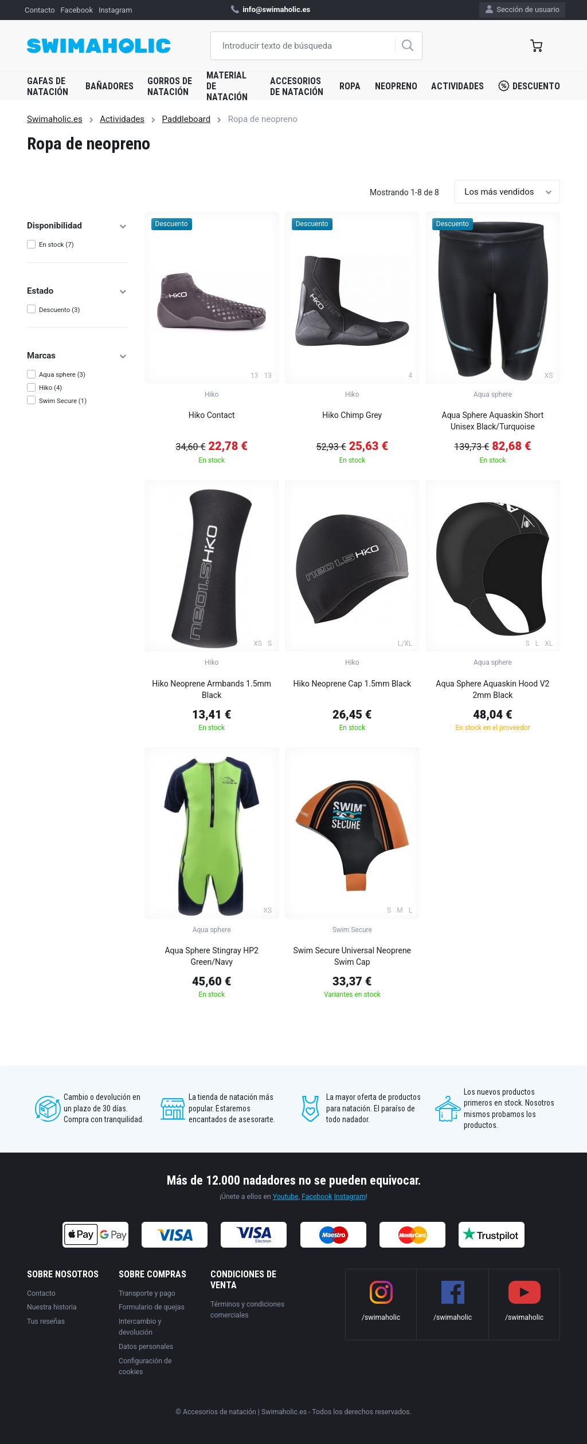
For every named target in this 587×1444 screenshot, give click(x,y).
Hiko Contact (212, 415)
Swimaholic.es (55, 119)
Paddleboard (186, 119)
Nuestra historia (52, 1307)
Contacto (40, 10)
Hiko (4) (50, 388)
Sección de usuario (522, 9)
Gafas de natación (47, 86)
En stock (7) (56, 244)
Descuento (529, 86)
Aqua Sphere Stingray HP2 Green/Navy (211, 956)
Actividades (457, 86)
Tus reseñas (46, 1321)
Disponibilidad (77, 225)
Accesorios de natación (296, 86)
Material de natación (227, 86)
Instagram (115, 10)
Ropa (350, 86)
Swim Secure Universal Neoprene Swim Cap (353, 956)
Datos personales (146, 1347)
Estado (77, 291)
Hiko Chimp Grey (352, 415)
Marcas (77, 355)
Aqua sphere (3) (62, 374)
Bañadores (109, 86)
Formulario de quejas (152, 1307)
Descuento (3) (59, 310)
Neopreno (396, 86)
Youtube (286, 1197)
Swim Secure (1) (63, 401)
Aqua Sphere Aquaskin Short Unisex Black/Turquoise (493, 421)
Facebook (77, 10)
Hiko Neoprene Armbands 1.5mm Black (211, 689)
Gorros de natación (169, 86)
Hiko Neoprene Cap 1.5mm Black (353, 683)
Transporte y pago (147, 1293)
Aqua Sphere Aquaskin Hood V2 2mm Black (492, 689)
